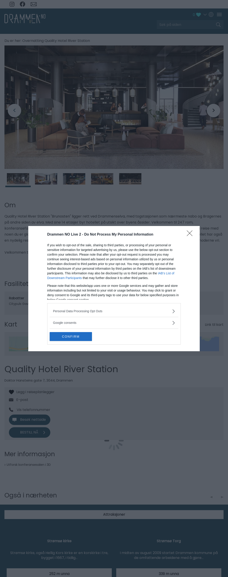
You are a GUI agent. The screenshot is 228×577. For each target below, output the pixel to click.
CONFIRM (70, 336)
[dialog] (114, 288)
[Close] (191, 234)
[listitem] (114, 311)
